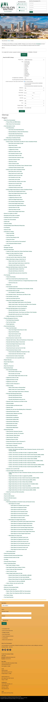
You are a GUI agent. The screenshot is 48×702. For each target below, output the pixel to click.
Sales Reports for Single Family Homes (17, 519)
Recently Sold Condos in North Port (16, 268)
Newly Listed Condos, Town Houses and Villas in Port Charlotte (22, 304)
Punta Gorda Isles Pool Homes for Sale (17, 353)
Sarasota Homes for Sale (14, 207)
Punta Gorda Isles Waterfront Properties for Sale (19, 351)
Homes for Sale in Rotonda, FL (13, 383)
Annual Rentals (5, 637)
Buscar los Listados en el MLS (10, 213)
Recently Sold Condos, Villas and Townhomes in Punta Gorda (19, 339)
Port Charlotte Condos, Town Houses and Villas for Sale (18, 294)
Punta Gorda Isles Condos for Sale (16, 157)
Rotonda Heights (10, 403)
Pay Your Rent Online (11, 322)
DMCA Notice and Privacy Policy (7, 692)
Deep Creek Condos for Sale (15, 333)
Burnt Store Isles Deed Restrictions (16, 129)
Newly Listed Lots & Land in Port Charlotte (18, 306)
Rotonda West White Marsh (12, 427)
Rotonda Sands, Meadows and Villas (14, 413)
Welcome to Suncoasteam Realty (11, 587)
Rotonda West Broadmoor (12, 415)
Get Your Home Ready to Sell (12, 237)
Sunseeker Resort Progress (10, 561)
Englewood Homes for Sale (14, 195)
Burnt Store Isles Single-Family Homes (17, 191)
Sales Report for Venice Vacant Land (19, 549)
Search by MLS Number (9, 495)
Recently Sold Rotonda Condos (15, 395)
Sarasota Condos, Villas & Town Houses (15, 447)
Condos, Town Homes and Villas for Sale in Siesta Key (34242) (22, 462)
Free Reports (7, 227)
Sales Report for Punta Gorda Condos (19, 513)
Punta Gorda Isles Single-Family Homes (17, 205)
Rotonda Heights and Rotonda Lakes (14, 405)
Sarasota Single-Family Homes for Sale (14, 470)
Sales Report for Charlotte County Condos (20, 505)
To (33, 95)
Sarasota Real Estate (8, 429)
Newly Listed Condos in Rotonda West (17, 387)
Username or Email (5, 611)
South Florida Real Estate (9, 553)
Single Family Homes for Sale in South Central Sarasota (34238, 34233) (24, 487)
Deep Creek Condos (13, 145)
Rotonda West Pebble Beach (12, 421)
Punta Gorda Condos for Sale (15, 155)
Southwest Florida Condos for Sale (16, 167)
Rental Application (10, 324)
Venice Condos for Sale (14, 163)
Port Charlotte (7, 275)
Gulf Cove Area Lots (13, 282)
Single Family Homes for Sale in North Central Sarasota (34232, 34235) (24, 477)
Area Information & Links (9, 126)
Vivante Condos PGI (8, 585)
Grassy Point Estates (11, 276)
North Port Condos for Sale (14, 151)
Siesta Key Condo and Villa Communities (15, 491)
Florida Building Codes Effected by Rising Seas (14, 225)
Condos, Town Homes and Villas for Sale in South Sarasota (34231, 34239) (25, 466)
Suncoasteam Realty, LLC (12, 698)
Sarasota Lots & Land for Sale (15, 183)
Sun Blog (6, 559)
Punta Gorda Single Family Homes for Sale (15, 343)
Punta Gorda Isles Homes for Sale (13, 349)
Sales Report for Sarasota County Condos (20, 515)
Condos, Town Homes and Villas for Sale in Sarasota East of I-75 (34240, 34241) (26, 460)
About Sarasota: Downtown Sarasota (14, 431)
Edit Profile (25, 697)
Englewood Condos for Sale (15, 147)
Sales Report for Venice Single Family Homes (21, 533)
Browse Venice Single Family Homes (16, 211)
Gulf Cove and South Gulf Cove (13, 298)
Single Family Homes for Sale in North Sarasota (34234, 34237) (22, 479)
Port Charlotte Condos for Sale (15, 153)
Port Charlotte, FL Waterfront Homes (16, 292)
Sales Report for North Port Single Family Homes (21, 525)
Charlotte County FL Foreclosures (11, 217)
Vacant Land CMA (10, 233)
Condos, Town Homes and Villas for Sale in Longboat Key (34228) (23, 452)
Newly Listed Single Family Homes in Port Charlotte (20, 302)
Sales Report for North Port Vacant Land (19, 541)
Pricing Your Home (10, 239)
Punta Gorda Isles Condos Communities (15, 355)
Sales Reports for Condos (14, 503)
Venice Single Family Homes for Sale (14, 573)
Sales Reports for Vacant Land (15, 535)
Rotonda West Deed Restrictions (16, 133)
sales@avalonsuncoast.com (10, 657)
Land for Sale (7, 245)
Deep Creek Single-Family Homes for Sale (18, 193)
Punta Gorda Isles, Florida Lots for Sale (17, 181)
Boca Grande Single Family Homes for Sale (18, 375)
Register (6, 363)
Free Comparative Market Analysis (13, 243)
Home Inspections (10, 235)
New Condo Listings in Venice (12, 565)
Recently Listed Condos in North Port (17, 265)
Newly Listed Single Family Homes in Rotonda (19, 391)
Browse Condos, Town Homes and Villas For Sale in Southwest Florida (21, 141)
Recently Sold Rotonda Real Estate (14, 393)
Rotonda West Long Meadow (12, 417)
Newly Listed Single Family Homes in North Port (19, 263)
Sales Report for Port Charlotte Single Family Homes (22, 527)
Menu (2, 14)
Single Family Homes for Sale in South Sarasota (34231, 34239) (22, 489)
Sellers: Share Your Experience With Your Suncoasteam (18, 593)
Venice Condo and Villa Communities (14, 569)
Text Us (22, 10)
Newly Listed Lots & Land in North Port (17, 261)
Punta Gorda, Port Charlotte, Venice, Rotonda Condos (20, 165)
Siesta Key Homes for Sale (14, 209)
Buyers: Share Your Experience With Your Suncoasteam (18, 591)
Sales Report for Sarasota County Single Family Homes (23, 531)
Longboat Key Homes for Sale (15, 197)
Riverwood (8, 284)
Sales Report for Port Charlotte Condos (19, 511)
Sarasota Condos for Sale (14, 159)
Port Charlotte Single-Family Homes (16, 201)
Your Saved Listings (8, 595)
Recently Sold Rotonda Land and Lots (17, 399)
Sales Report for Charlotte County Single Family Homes (23, 521)
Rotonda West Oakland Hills (12, 419)
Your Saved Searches (8, 597)
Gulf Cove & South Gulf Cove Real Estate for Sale (17, 278)
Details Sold (6, 221)
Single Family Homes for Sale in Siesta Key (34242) (20, 485)
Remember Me (5, 620)
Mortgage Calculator (8, 247)
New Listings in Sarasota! (11, 445)
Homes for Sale (7, 229)
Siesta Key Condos (13, 161)
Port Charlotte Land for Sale (12, 296)
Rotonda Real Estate (8, 367)
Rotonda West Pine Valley (11, 423)
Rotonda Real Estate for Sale (12, 411)
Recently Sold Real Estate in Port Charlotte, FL (16, 308)
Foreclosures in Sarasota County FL (14, 443)
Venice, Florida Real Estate (10, 563)
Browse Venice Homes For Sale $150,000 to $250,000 (20, 575)
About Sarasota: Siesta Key (12, 437)
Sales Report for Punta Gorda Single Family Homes (22, 529)
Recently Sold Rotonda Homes (15, 397)
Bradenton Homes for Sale (12, 439)
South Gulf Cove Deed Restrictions (16, 135)
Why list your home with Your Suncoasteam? (16, 241)
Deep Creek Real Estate (11, 328)
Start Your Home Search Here (7, 630)
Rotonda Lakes (9, 407)
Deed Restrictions (10, 127)
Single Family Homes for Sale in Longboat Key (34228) (20, 475)
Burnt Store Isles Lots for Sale (15, 171)
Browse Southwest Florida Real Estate (12, 139)
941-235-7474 (21, 4)
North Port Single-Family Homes (16, 199)
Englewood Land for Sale (11, 381)
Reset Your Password (8, 365)
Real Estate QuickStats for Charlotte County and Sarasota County (20, 501)
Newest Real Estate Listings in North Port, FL (16, 259)
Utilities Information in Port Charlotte (14, 316)
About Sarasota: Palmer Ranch (13, 435)
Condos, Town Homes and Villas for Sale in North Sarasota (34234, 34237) (25, 456)
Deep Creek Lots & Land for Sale (16, 173)
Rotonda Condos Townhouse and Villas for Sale (16, 401)
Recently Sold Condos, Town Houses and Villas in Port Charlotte (23, 312)
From (25, 95)
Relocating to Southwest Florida (13, 137)
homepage (38, 43)
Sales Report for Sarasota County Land (19, 547)
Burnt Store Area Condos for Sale (16, 143)
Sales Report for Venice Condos (18, 517)
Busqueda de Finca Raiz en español (12, 215)
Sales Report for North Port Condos (18, 509)
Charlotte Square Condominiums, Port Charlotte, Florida (21, 288)
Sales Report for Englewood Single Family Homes (21, 523)
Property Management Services (11, 318)
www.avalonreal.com (5, 688)
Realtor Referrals (7, 359)
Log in (22, 697)
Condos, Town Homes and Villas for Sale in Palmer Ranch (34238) (23, 458)
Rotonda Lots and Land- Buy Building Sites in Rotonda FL (19, 409)
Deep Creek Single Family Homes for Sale (18, 329)
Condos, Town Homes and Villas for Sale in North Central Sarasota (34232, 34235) (26, 454)
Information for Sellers (9, 231)
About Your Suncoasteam (9, 120)
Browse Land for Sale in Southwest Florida (15, 169)
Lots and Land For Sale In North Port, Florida (16, 257)
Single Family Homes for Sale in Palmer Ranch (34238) (20, 481)
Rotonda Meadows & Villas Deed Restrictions (18, 131)
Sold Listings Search (10, 551)
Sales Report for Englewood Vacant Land (20, 539)
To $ (34, 92)
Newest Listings (9, 385)
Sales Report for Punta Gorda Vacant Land (20, 545)
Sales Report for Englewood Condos (19, 507)
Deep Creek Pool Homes (14, 331)
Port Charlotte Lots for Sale (15, 177)
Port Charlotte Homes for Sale (12, 290)
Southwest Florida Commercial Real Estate (13, 555)
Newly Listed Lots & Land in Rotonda (17, 389)
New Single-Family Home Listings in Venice (15, 567)
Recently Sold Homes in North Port (16, 270)
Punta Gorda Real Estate (9, 326)
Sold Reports (7, 499)
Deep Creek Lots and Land (14, 335)
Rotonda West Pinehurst (11, 425)
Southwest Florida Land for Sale (16, 187)
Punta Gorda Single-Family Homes (16, 203)
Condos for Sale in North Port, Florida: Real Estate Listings (19, 251)
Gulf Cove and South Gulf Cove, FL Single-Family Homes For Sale (23, 280)
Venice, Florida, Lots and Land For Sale (14, 583)
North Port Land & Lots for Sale (15, 175)
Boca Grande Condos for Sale (15, 371)
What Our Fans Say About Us (10, 589)
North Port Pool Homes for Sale (15, 255)
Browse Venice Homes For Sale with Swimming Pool (20, 579)
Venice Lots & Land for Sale (15, 185)
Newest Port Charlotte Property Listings (15, 300)
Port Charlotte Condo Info (12, 286)
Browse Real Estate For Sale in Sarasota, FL (15, 441)
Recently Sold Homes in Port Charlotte (17, 310)
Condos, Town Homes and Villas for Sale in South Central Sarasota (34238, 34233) (26, 464)
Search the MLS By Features (10, 497)
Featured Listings (8, 223)
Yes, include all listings (29, 81)
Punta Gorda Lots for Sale (14, 179)
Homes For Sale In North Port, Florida (14, 253)
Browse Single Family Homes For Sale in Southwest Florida (19, 189)
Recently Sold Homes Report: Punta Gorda (15, 341)
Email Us (22, 7)
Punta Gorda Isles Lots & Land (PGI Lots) (15, 357)
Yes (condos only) (28, 107)
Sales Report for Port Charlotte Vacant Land (20, 543)
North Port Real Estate (9, 249)
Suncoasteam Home (5, 628)
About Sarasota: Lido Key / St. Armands (15, 433)
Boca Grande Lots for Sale (14, 373)
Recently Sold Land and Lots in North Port (18, 273)
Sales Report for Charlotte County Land (19, 537)
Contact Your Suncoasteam (10, 219)
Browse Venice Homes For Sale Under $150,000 (19, 577)
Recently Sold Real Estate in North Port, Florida (16, 267)
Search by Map (7, 493)
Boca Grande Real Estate (11, 369)
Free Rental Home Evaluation (12, 320)
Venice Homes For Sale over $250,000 (17, 581)
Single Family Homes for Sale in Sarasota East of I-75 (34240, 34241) (23, 483)
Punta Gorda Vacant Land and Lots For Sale (15, 347)
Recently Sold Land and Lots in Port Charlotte (19, 314)
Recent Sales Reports (9, 361)
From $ (25, 92)
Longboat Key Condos (13, 149)
